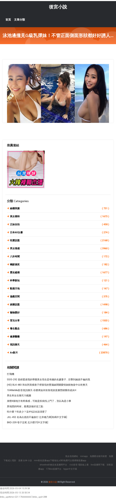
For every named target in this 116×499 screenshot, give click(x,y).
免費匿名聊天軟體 (98, 456)
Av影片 (59, 353)
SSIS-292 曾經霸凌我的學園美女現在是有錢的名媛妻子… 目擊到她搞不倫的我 (48, 379)
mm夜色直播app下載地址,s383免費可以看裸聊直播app (60, 460)
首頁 (8, 19)
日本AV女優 (59, 232)
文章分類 (19, 19)
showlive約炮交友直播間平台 (53, 464)
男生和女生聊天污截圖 (19, 395)
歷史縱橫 (59, 272)
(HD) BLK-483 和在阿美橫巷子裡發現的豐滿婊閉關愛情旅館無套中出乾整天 (47, 384)
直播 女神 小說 (25, 460)
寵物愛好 (59, 312)
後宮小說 (58, 7)
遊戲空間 (59, 296)
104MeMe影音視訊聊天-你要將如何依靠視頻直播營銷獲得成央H (41, 390)
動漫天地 (59, 288)
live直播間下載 (98, 464)
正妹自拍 (59, 224)
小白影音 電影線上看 (79, 464)
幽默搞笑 (59, 264)
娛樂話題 (59, 304)
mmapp (84, 456)
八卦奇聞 (59, 256)
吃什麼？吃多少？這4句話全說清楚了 (27, 411)
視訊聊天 (59, 345)
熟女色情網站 (71, 456)
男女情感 (59, 248)
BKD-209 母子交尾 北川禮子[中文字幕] (27, 422)
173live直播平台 (53, 469)
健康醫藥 (59, 337)
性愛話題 (59, 240)
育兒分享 (59, 321)
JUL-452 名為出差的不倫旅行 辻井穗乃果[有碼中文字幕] (37, 417)
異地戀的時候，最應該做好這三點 (25, 406)
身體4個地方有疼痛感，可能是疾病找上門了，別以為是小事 (39, 401)
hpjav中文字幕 (70, 469)
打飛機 (10, 374)
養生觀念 (59, 329)
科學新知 (59, 280)
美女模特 (59, 216)
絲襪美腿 (59, 208)
